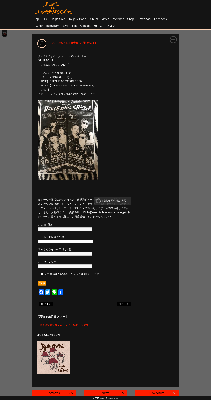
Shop (130, 19)
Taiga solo (58, 19)
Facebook (160, 19)
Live (45, 19)
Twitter (38, 25)
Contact (85, 25)
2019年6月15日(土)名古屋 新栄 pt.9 (75, 43)
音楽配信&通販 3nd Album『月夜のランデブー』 (65, 325)
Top (36, 19)
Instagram (52, 25)
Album (94, 19)
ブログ (110, 25)
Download (144, 19)
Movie (105, 19)
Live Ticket (70, 25)
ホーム (98, 25)
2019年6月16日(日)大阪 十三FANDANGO (123, 304)
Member (118, 19)
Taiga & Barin (77, 19)
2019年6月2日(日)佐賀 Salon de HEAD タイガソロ (46, 304)
